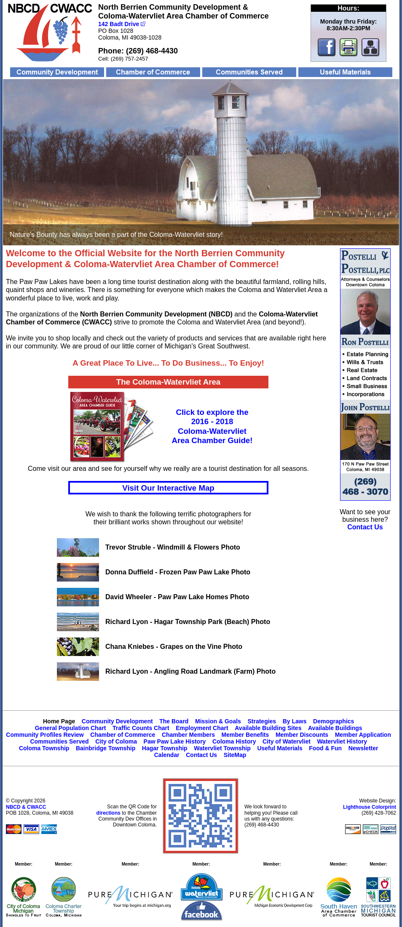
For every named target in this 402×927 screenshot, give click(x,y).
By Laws (295, 721)
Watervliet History (342, 741)
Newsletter (363, 748)
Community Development (117, 721)
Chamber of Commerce (122, 734)
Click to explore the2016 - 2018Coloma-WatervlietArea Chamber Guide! (212, 426)
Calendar (167, 755)
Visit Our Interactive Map (168, 487)
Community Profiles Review (44, 734)
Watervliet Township (222, 748)
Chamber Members (188, 734)
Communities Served (59, 741)
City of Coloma (116, 741)
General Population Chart (70, 728)
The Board (173, 721)
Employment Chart (202, 728)
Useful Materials (279, 748)
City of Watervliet (287, 741)
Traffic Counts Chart (141, 728)
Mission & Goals (218, 721)
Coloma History (234, 741)
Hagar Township (165, 748)
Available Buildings (335, 728)
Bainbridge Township (105, 748)
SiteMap (235, 755)
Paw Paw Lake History (175, 741)
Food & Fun (325, 748)
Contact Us (201, 755)
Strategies (261, 721)
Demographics (333, 721)
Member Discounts (302, 734)
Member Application (363, 734)
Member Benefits (245, 734)
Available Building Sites (268, 728)
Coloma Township (44, 748)
